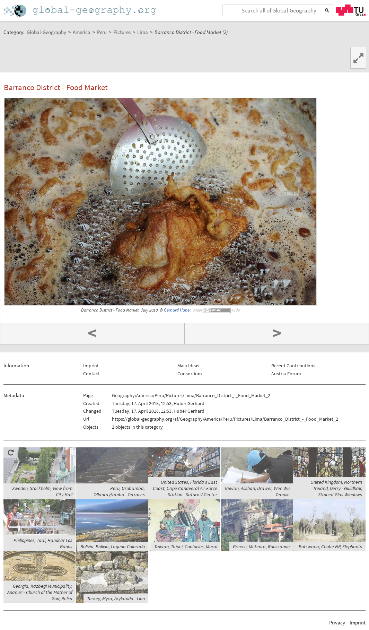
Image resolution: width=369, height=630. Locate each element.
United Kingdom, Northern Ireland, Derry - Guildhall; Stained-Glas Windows (336, 488)
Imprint (91, 365)
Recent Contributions (293, 365)
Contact (91, 373)
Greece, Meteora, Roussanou (261, 546)
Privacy (337, 622)
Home (80, 11)
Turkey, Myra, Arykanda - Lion (116, 598)
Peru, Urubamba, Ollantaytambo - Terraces (119, 491)
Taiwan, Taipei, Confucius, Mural (185, 546)
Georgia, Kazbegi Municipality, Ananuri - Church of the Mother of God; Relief (39, 592)
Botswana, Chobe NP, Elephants (330, 546)
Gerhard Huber (177, 310)
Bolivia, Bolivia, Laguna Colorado (112, 546)
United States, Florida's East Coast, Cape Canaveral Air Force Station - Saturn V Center (185, 488)
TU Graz (351, 10)
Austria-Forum (286, 373)
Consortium (189, 373)
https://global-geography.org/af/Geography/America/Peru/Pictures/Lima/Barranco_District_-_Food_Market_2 (225, 419)
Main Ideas (188, 365)
